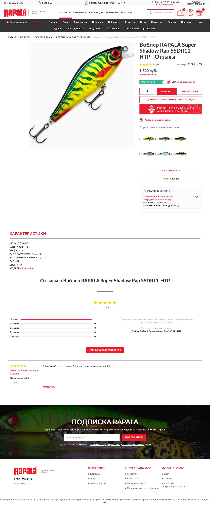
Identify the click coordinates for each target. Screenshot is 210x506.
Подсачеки (95, 28)
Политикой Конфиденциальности (105, 445)
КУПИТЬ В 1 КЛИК (190, 91)
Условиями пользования (133, 445)
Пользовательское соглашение (143, 488)
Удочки (58, 28)
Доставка (95, 474)
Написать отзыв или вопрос (105, 350)
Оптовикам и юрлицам (88, 12)
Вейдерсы (114, 22)
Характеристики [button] (171, 179)
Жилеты (130, 22)
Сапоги (172, 22)
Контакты (127, 12)
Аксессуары (113, 28)
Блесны (53, 22)
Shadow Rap (28, 268)
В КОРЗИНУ (166, 91)
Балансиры (80, 22)
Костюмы (186, 22)
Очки (66, 22)
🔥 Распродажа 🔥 (17, 22)
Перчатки (156, 22)
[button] (165, 4)
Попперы (97, 22)
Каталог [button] (65, 12)
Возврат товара (98, 484)
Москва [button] (165, 191)
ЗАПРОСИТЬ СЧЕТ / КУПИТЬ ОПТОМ (171, 100)
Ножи (200, 22)
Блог (166, 474)
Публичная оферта (136, 484)
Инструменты (76, 28)
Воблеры (38, 22)
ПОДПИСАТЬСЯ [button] (134, 437)
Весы (143, 22)
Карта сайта (133, 479)
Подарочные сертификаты (140, 28)
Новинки (112, 12)
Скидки (168, 479)
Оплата (94, 479)
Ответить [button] (49, 387)
